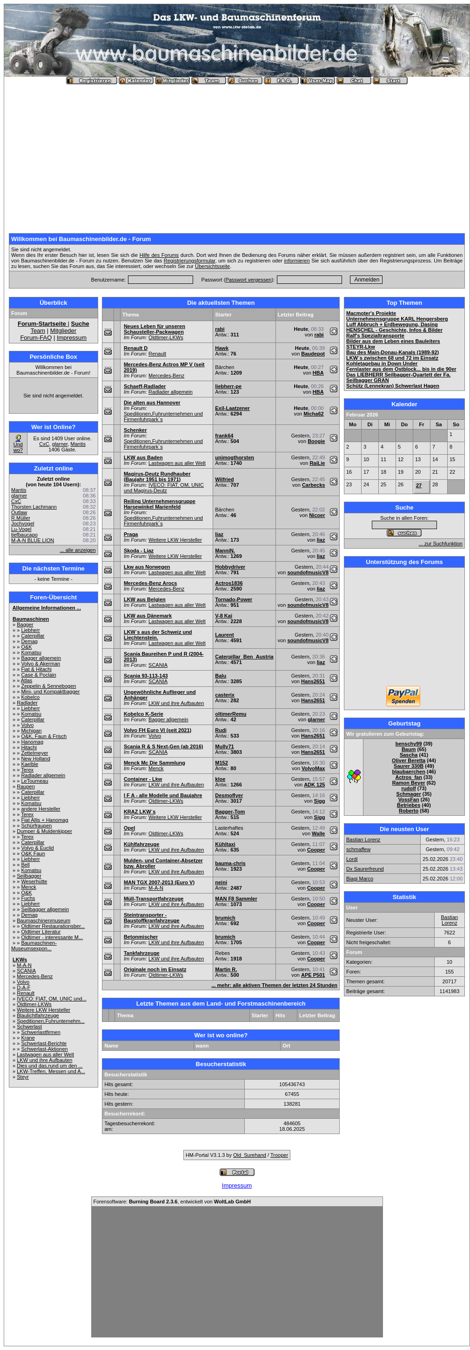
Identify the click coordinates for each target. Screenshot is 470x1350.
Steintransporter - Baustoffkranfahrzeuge (152, 917)
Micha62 (313, 413)
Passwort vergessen (248, 279)
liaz (219, 534)
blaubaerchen (408, 771)
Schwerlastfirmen (40, 1032)
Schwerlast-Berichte (44, 1043)
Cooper (316, 850)
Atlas (26, 680)
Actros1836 (228, 583)
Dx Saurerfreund (365, 869)
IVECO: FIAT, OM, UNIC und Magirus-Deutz (164, 487)
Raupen (26, 786)
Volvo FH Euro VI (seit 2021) (157, 730)
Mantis (78, 444)
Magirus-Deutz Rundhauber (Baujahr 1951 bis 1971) (157, 476)
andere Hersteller (40, 809)
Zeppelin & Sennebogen (48, 686)
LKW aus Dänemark (148, 615)
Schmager (408, 794)
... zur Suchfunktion (441, 543)
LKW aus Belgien (145, 599)
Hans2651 (313, 681)
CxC (44, 444)
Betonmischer (141, 937)
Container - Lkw (143, 779)
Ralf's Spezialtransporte (375, 335)
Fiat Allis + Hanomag (44, 820)
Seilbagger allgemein (45, 909)
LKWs (20, 959)
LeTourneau (34, 781)
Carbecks (313, 485)
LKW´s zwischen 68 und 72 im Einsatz (392, 358)
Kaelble (29, 764)
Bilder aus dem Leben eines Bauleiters (393, 341)
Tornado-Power (233, 599)
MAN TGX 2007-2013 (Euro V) (159, 882)
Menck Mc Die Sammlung (154, 763)
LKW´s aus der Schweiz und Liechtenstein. (158, 634)
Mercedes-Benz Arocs (150, 583)
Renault (25, 993)
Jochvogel (22, 523)
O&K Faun (33, 853)
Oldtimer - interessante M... (52, 937)
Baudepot (313, 353)
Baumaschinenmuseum (43, 920)
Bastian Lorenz (363, 839)
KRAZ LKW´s (139, 811)
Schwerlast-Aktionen (44, 1049)
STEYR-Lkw (360, 346)
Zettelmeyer (34, 753)
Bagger (25, 624)
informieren (297, 260)
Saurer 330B (408, 766)
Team (37, 330)
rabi (219, 329)
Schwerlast (29, 1026)
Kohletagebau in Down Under (381, 363)
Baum (409, 749)
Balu (220, 675)
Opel (129, 828)
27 (419, 485)
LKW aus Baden (143, 457)
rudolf (409, 788)
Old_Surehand (249, 1155)
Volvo (27, 725)
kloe (220, 779)
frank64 (224, 435)
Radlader (27, 702)
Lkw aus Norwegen (147, 567)
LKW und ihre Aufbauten (44, 1060)
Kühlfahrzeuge (141, 844)
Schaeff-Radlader (145, 386)
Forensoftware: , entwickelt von (172, 1201)
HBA (318, 373)
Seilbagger (29, 876)
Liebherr (30, 630)
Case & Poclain (38, 675)
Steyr (23, 1077)
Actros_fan (408, 777)
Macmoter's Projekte (371, 313)
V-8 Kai (223, 615)
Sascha (409, 755)
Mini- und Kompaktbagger (50, 691)
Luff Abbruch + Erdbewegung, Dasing (392, 324)
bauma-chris (230, 863)
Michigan (31, 730)
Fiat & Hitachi (36, 669)
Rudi (220, 730)
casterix (225, 695)
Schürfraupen (36, 825)
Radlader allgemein (43, 775)
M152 (221, 763)
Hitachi (29, 747)
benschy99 (409, 743)
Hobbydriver (230, 567)
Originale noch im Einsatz (155, 969)
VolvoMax (313, 768)
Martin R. (226, 969)
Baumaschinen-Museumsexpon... (34, 945)
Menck (28, 887)
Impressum (72, 337)
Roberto (408, 810)
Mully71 (224, 746)
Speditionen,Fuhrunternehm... (51, 1021)
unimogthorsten (234, 457)
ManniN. (225, 550)
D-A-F (23, 987)
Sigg (319, 801)
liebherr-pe (228, 386)
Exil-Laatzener (232, 408)
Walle (318, 833)
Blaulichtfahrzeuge (38, 1015)
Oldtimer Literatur (40, 931)
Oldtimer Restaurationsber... (53, 926)
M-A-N (24, 965)
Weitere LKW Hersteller (43, 1010)
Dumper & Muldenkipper (44, 831)
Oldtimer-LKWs (34, 1004)
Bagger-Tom (230, 811)
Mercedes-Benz (35, 976)
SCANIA (26, 971)
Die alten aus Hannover (152, 402)
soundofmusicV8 (308, 572)
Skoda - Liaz (139, 550)
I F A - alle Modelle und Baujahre (163, 795)
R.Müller (20, 518)
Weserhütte (34, 881)
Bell (25, 864)
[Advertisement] (237, 155)
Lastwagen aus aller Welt (45, 1054)
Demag (29, 641)
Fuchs (28, 898)
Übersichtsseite (212, 266)
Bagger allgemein (41, 658)
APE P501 (313, 975)
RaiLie (317, 463)
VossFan (408, 799)
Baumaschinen (31, 619)
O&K (26, 647)
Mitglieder (63, 330)
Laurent (224, 635)
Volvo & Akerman (40, 663)
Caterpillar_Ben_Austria (244, 656)
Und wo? (18, 447)
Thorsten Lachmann (34, 507)
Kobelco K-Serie (143, 714)
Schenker (135, 430)
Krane (27, 1038)
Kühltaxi (225, 844)
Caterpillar (32, 635)
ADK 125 (314, 784)
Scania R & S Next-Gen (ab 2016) (163, 746)
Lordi (351, 859)
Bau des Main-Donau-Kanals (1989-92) (392, 352)
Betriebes (408, 805)
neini (221, 882)
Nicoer (317, 515)
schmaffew (358, 849)
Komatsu (31, 652)
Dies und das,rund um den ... (49, 1065)
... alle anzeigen (78, 550)
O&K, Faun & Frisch (44, 736)
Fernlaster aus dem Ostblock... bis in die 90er (401, 369)
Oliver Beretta (408, 760)
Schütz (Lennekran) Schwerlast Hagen (392, 386)
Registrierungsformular (189, 260)
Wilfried (224, 479)
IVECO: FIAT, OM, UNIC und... (52, 998)
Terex (27, 769)
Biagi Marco (359, 878)
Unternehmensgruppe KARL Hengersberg (397, 319)
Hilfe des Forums (159, 255)
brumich (225, 917)
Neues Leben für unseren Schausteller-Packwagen (154, 329)
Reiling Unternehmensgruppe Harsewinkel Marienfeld (159, 504)
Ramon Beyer (408, 783)
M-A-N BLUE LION (32, 540)
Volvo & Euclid (37, 848)
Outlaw (19, 512)
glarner (60, 444)
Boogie (316, 441)
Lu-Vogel (21, 529)
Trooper (279, 1155)
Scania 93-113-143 (146, 675)
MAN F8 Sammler (236, 898)
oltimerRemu (230, 714)
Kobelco (30, 697)
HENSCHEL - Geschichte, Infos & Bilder (394, 330)
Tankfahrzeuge (142, 953)
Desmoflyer (229, 795)
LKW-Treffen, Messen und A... (51, 1071)
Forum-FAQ (36, 337)
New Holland (35, 758)
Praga (131, 534)
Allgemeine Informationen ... (47, 608)
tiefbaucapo (24, 534)
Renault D (136, 348)
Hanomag (32, 742)
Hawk (221, 348)
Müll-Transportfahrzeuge (153, 898)
